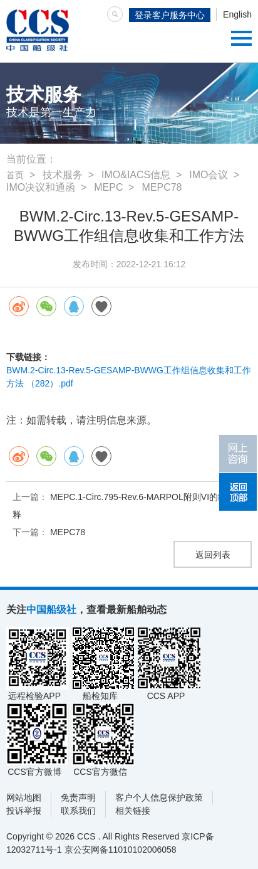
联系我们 (78, 811)
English (237, 14)
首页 (15, 175)
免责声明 (78, 797)
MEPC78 (67, 532)
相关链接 (132, 811)
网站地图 (23, 797)
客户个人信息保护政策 (159, 797)
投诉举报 (23, 811)
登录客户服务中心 (170, 15)
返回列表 (212, 555)
